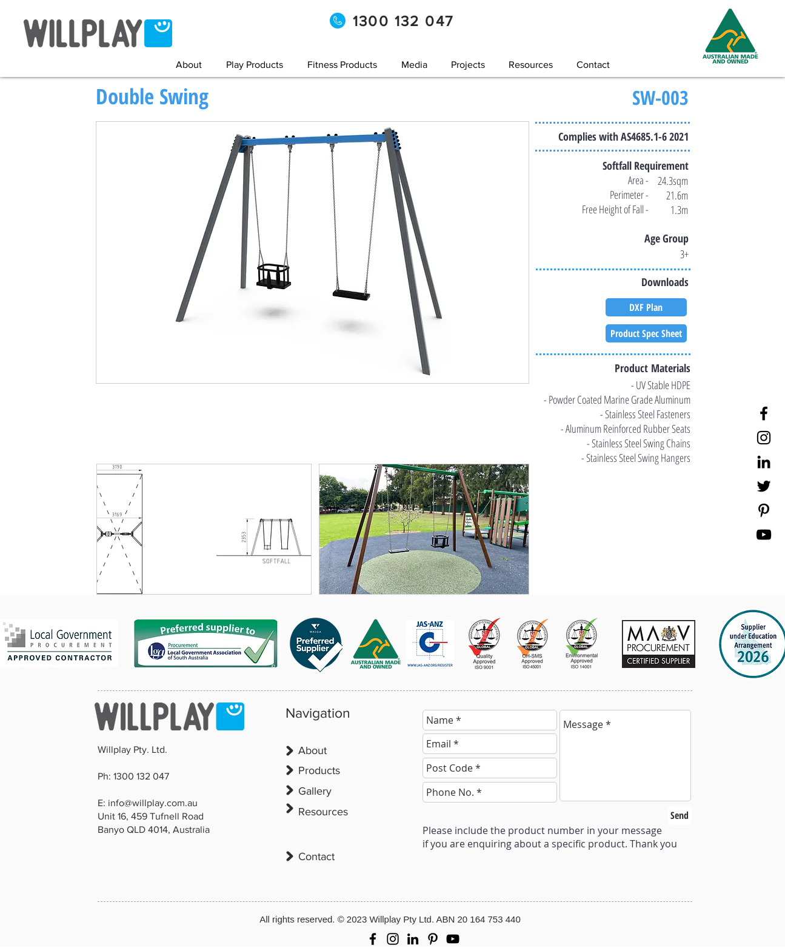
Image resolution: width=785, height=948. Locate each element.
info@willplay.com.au (153, 803)
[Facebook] (764, 413)
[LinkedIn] (764, 462)
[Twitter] (764, 486)
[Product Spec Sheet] (646, 333)
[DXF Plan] (646, 307)
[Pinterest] (764, 510)
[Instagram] (764, 438)
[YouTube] (764, 535)
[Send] (680, 815)
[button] (414, 64)
